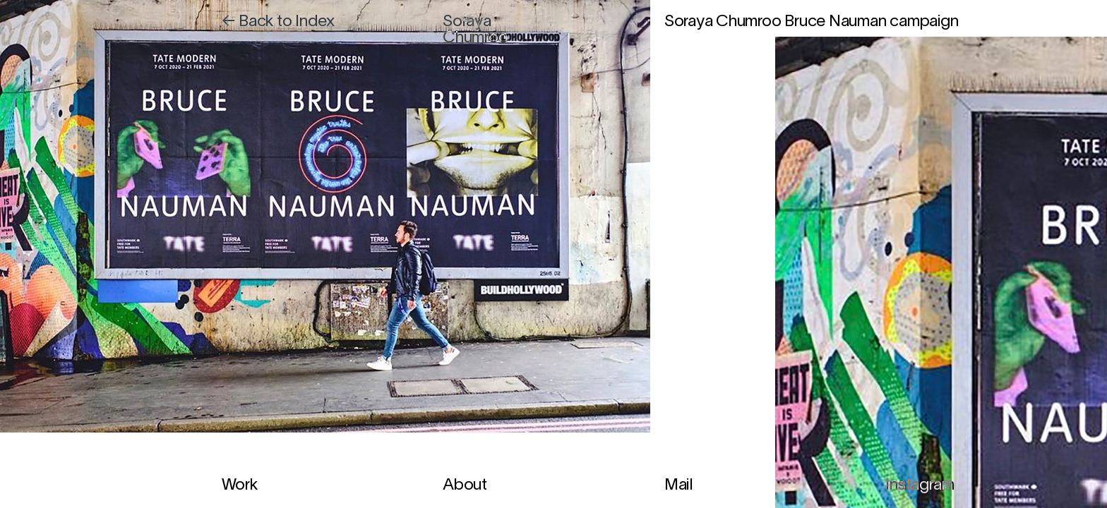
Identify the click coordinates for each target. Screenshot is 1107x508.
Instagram (919, 485)
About (465, 485)
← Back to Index (278, 22)
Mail (678, 485)
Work (240, 485)
